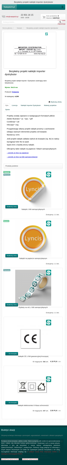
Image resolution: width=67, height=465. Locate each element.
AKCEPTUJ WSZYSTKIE (10, 459)
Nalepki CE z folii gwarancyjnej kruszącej (33, 356)
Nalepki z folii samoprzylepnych (33, 209)
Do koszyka (12, 354)
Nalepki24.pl (9, 7)
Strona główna (7, 28)
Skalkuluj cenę (12, 207)
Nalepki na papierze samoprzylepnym (33, 258)
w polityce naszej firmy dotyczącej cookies (42, 452)
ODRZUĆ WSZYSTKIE (30, 459)
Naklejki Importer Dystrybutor (31, 105)
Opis (6, 105)
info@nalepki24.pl (12, 17)
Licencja (14, 105)
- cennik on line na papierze (18, 153)
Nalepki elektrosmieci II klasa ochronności (33, 405)
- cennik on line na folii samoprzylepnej (22, 157)
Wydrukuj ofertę (55, 102)
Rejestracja (61, 24)
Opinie (7, 109)
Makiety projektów (50, 105)
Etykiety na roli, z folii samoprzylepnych (33, 307)
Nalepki (19, 28)
